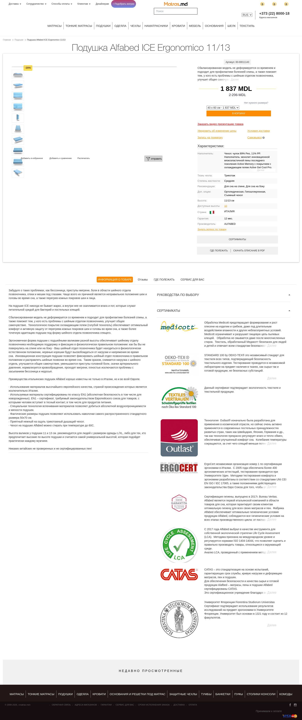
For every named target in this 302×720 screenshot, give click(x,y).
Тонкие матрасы (41, 694)
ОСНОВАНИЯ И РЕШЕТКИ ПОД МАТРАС (137, 694)
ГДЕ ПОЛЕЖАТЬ (164, 279)
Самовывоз (254, 137)
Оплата (193, 705)
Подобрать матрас (123, 4)
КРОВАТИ (178, 25)
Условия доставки (258, 130)
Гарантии (106, 705)
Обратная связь (61, 705)
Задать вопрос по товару (212, 229)
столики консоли (261, 694)
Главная (7, 40)
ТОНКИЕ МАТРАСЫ (78, 25)
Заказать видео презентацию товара (220, 124)
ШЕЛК (231, 25)
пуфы (238, 694)
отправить (154, 159)
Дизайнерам (102, 4)
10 (225, 206)
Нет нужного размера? (256, 102)
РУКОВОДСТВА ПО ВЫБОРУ (178, 295)
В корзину (238, 113)
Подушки (103, 25)
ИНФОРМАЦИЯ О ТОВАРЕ (115, 279)
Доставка (15, 4)
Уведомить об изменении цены (217, 130)
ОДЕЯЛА (120, 25)
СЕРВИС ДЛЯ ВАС (192, 279)
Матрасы (55, 25)
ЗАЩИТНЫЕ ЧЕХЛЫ (183, 694)
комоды (285, 694)
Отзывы (143, 279)
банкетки (222, 694)
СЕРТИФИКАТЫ (168, 310)
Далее (235, 79)
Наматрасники (156, 25)
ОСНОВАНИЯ (214, 25)
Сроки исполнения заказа (153, 705)
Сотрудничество (36, 4)
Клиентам (84, 4)
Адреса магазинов (268, 17)
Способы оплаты (62, 4)
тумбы (206, 694)
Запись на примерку (210, 137)
